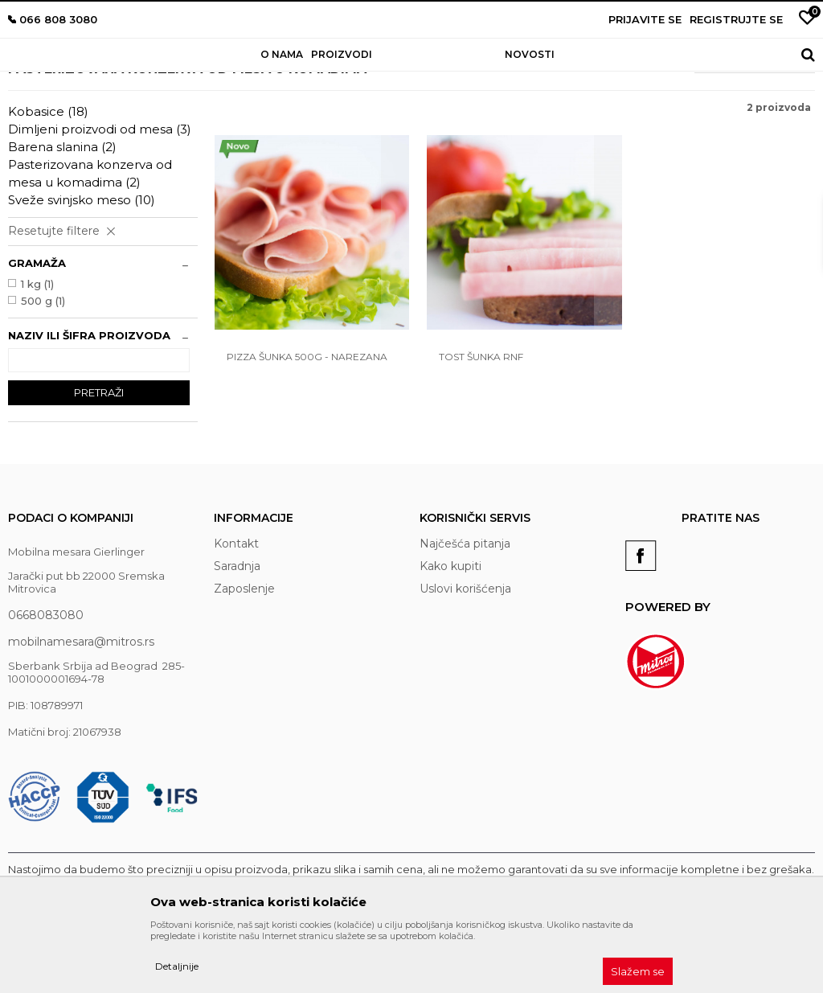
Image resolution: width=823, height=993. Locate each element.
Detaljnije (177, 966)
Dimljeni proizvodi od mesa (99, 201)
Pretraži (99, 464)
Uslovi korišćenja (465, 661)
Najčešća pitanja (465, 616)
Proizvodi (164, 94)
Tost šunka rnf (474, 422)
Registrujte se (736, 19)
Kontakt (236, 616)
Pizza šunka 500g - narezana (307, 422)
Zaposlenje (244, 661)
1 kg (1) (37, 356)
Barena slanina (62, 219)
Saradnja (237, 638)
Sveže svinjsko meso (81, 272)
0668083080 (46, 687)
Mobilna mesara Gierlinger (69, 94)
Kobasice (48, 183)
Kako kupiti (450, 638)
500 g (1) (43, 373)
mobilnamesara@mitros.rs (81, 714)
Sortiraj (667, 132)
